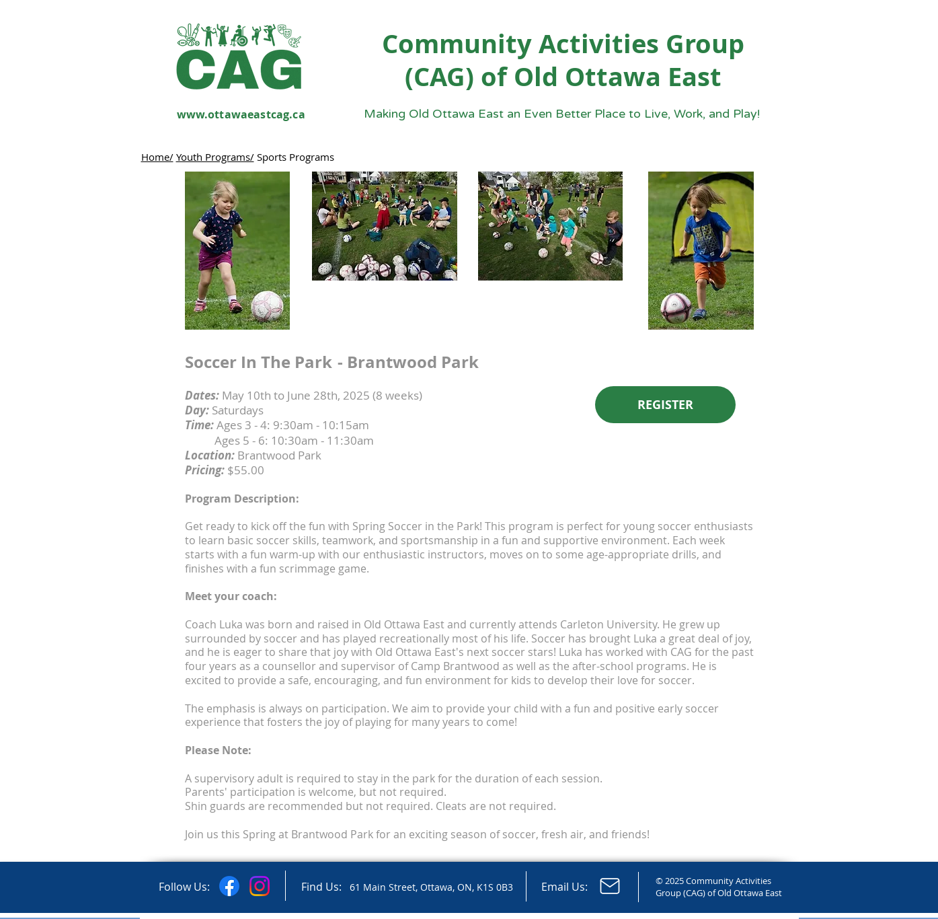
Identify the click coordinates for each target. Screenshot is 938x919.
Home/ (157, 156)
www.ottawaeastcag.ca (241, 114)
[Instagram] (259, 886)
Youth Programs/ (215, 156)
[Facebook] (229, 886)
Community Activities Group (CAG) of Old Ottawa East (563, 60)
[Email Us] (609, 886)
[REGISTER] (665, 404)
